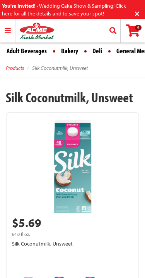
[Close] (137, 13)
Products (15, 67)
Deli (97, 50)
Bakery (69, 50)
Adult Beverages (27, 50)
